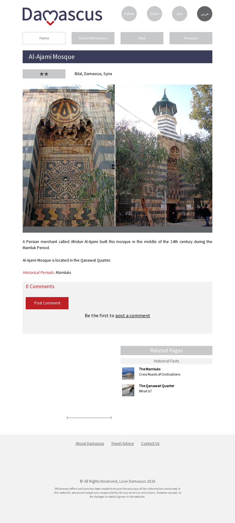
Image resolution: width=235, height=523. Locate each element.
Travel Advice (122, 443)
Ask (179, 13)
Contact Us (150, 443)
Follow (129, 13)
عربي (205, 14)
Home (44, 38)
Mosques (191, 38)
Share (154, 13)
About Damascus (90, 443)
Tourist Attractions (93, 38)
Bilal (142, 38)
